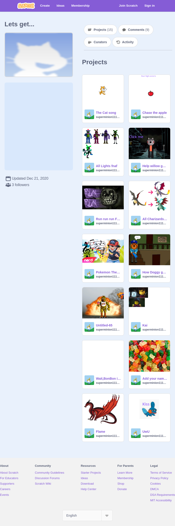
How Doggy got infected (154, 272)
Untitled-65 (104, 325)
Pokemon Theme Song (108, 272)
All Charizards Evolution (154, 219)
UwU (145, 431)
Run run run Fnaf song (108, 219)
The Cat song (106, 113)
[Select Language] (87, 515)
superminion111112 (108, 117)
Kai (144, 325)
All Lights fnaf (106, 166)
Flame (100, 431)
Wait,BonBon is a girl (108, 378)
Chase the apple (154, 113)
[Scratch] (26, 5)
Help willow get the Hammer (154, 166)
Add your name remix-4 (154, 378)
